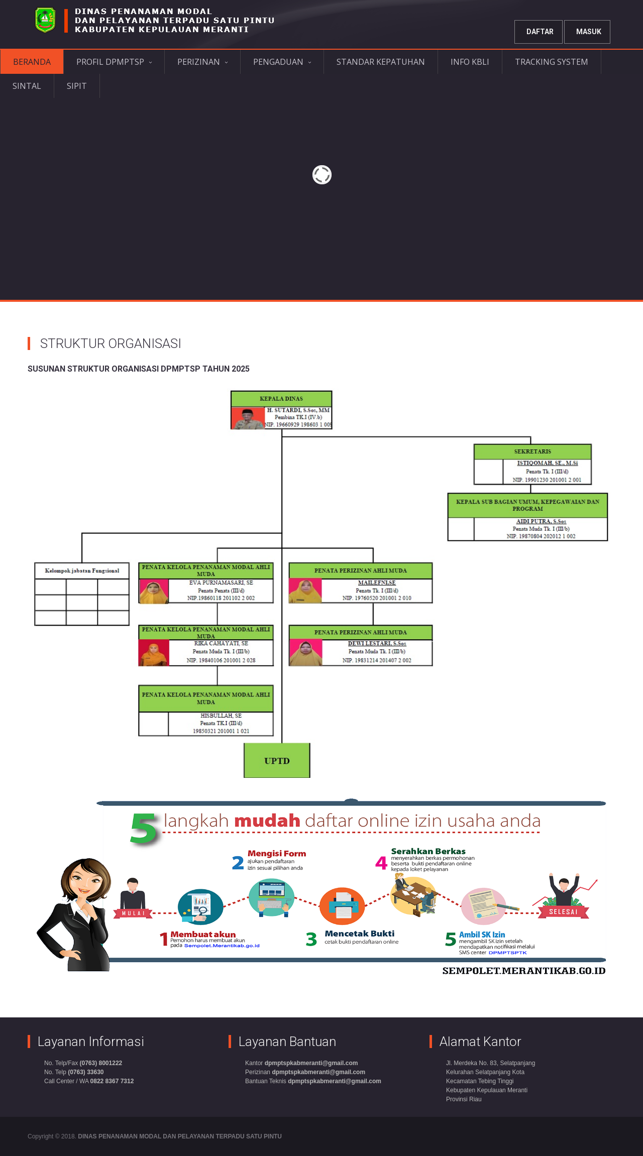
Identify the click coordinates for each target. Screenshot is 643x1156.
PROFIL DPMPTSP (114, 61)
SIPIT (77, 85)
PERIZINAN (202, 61)
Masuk (587, 32)
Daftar (538, 32)
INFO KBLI (470, 61)
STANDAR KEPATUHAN (381, 61)
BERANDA (32, 61)
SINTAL (27, 85)
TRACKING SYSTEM (551, 61)
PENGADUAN (282, 61)
